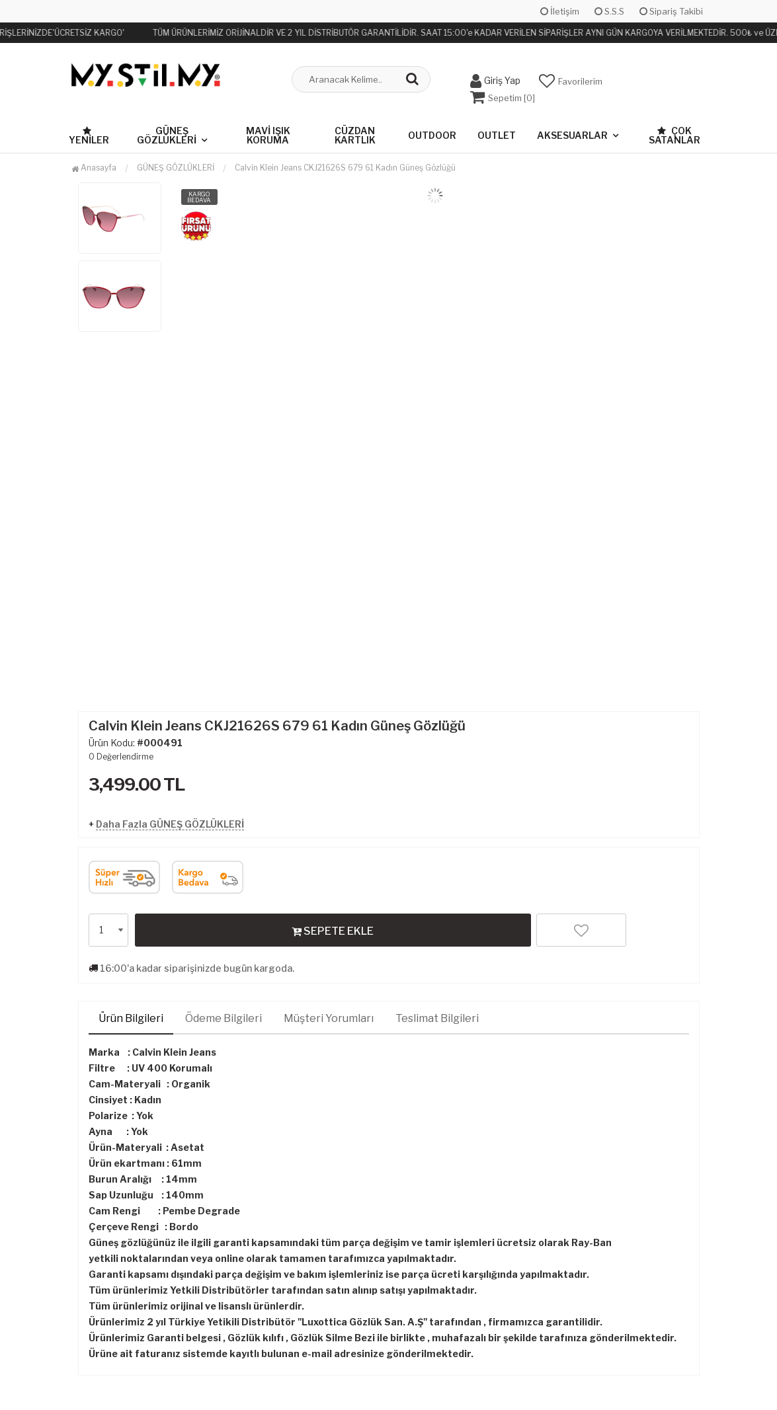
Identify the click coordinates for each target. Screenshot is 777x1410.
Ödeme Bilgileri (223, 1017)
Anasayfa (93, 167)
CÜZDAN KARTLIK (355, 134)
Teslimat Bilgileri (437, 1017)
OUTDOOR (432, 134)
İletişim (559, 11)
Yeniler (89, 135)
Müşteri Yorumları (329, 1017)
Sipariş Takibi (671, 11)
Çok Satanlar (674, 134)
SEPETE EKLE (333, 930)
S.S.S (609, 11)
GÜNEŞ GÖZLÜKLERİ (166, 134)
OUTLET (496, 134)
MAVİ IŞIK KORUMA (268, 134)
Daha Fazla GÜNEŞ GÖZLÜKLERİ (170, 823)
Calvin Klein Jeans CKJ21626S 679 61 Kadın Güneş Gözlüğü (345, 167)
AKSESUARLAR (572, 134)
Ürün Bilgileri (131, 1017)
